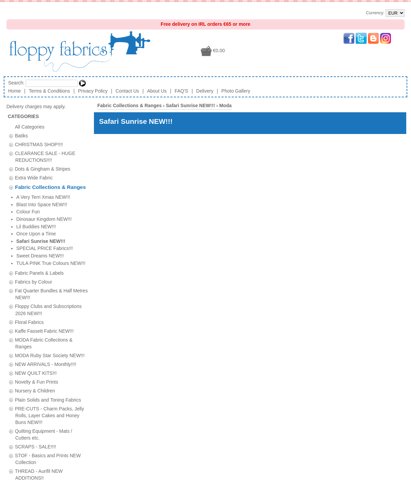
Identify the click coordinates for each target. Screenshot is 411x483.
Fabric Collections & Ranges (50, 187)
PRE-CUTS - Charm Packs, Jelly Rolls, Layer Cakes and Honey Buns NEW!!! (49, 338)
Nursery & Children (35, 314)
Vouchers (25, 410)
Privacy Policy (92, 91)
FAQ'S (181, 91)
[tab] (11, 135)
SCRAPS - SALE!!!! (35, 370)
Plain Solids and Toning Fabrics (48, 323)
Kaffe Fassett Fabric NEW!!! (44, 254)
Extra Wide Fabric (34, 177)
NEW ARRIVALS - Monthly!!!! (45, 287)
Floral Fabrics (29, 245)
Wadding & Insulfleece (38, 419)
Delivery (205, 91)
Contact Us (127, 91)
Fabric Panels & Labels (39, 196)
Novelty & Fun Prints (36, 305)
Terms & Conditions (49, 91)
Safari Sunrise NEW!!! (190, 105)
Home (14, 91)
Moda (225, 105)
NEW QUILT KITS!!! (36, 296)
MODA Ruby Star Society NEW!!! (49, 279)
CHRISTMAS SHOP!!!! (39, 144)
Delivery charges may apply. (39, 106)
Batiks (21, 135)
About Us (157, 91)
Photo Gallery (235, 91)
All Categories (29, 126)
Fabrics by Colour (33, 205)
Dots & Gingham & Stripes (42, 169)
